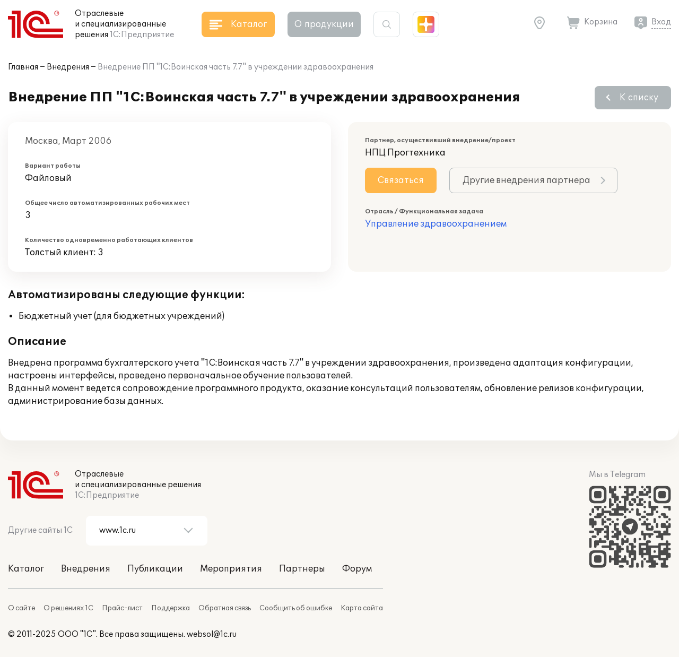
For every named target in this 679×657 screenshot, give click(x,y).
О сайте (21, 608)
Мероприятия (231, 569)
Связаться (401, 180)
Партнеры (302, 569)
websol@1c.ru (212, 634)
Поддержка (170, 608)
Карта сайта (362, 608)
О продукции (324, 24)
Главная (23, 67)
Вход (661, 22)
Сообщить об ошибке (295, 608)
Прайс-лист (122, 608)
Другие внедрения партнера (526, 180)
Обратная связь (224, 608)
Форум (357, 569)
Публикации (155, 569)
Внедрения (68, 67)
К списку (639, 97)
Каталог (26, 569)
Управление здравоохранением (436, 224)
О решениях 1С (68, 608)
